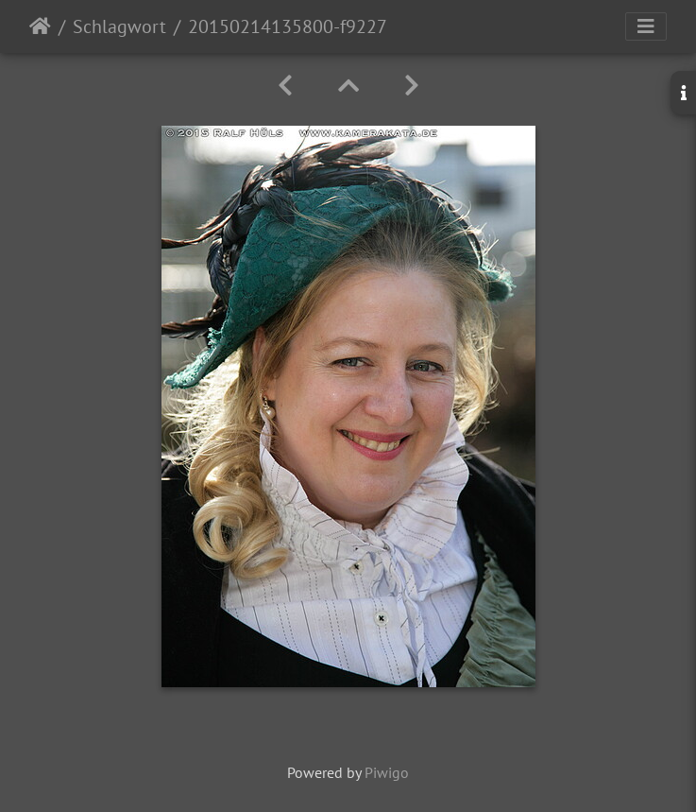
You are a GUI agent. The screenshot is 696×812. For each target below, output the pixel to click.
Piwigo (387, 772)
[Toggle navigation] (646, 26)
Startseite (40, 26)
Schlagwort (119, 26)
